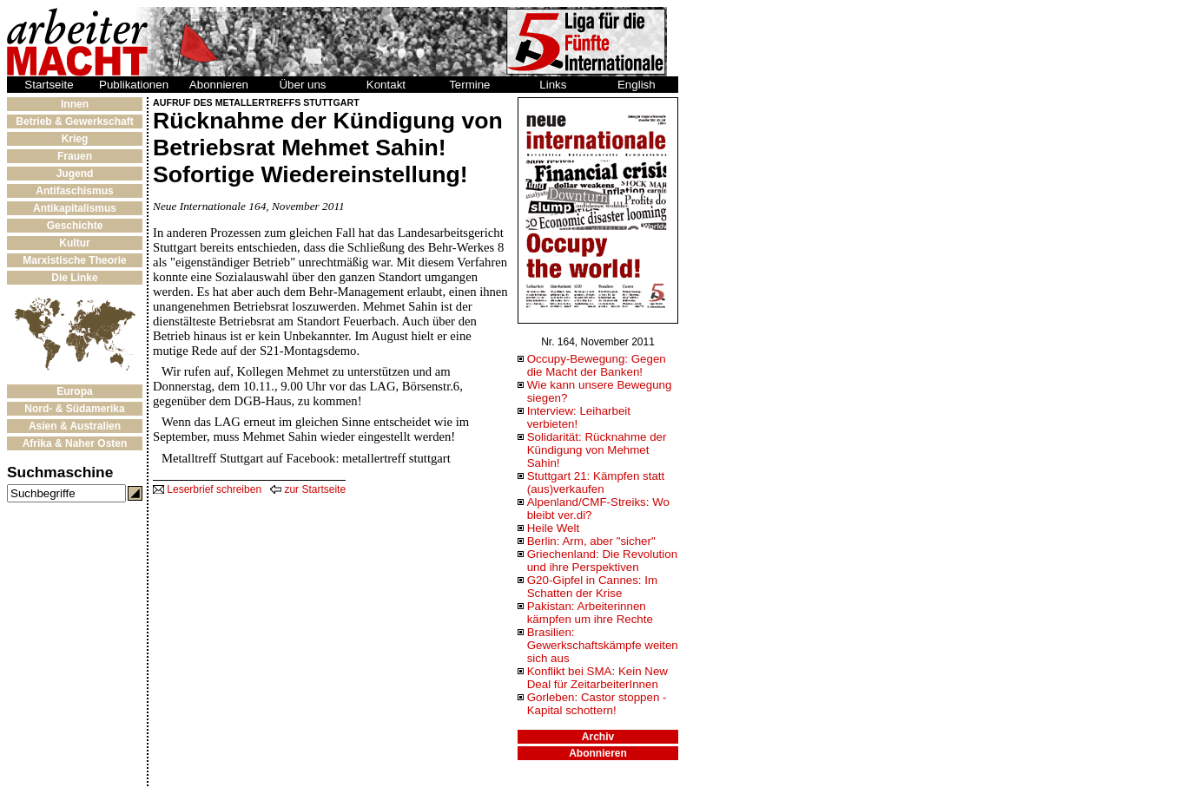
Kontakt (386, 84)
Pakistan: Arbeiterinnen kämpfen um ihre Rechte (590, 613)
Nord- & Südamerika (74, 409)
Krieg (75, 139)
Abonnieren (218, 84)
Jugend (75, 173)
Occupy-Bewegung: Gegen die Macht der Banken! (596, 365)
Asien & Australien (75, 426)
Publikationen (133, 84)
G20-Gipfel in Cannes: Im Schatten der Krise (592, 587)
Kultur (74, 243)
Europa (74, 391)
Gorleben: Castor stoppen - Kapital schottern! (597, 704)
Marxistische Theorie (74, 260)
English (636, 84)
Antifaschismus (74, 191)
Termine (469, 84)
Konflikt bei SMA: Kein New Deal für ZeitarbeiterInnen (597, 678)
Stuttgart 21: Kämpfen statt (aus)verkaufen (596, 482)
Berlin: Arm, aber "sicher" (591, 541)
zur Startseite (308, 489)
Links (552, 84)
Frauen (74, 156)
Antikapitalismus (74, 208)
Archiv (598, 737)
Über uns (302, 84)
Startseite (48, 84)
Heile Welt (553, 528)
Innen (75, 104)
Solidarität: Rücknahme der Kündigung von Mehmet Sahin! (597, 449)
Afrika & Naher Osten (75, 443)
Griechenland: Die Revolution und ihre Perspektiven (602, 561)
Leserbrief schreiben (207, 489)
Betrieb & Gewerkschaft (74, 121)
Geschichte (75, 226)
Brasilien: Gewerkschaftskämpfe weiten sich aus (602, 645)
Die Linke (74, 278)
